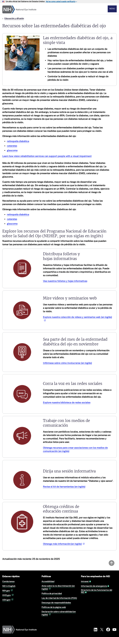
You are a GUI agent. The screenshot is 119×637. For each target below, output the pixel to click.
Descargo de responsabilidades (56, 602)
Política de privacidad (52, 593)
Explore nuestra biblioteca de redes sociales (66, 402)
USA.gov (8, 600)
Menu (112, 9)
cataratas (12, 146)
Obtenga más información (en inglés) (64, 544)
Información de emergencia (95, 586)
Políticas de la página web (54, 607)
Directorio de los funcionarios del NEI (96, 591)
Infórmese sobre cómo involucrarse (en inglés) (67, 363)
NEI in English (8, 586)
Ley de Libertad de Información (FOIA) (59, 598)
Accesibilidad (48, 581)
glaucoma (12, 150)
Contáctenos (8, 581)
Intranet (86, 581)
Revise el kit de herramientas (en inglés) (64, 486)
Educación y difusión (14, 18)
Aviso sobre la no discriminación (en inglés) (58, 587)
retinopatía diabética (18, 141)
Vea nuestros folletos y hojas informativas (65, 281)
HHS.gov (8, 595)
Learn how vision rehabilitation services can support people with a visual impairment (47, 156)
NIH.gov (7, 590)
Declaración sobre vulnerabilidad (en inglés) (59, 613)
